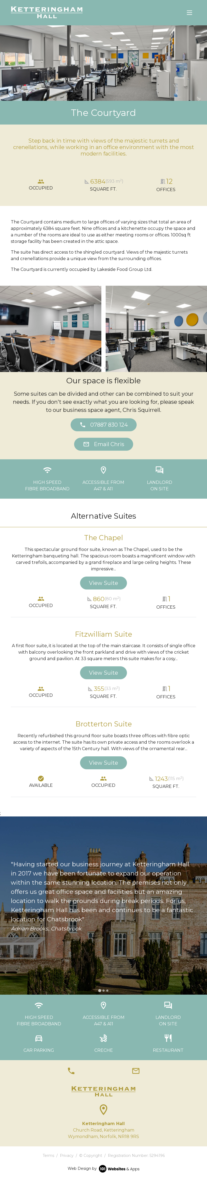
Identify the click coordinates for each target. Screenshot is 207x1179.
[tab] (101, 368)
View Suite (103, 583)
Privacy (67, 1155)
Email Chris (103, 444)
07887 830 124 (104, 425)
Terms (48, 1155)
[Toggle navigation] (189, 12)
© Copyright (90, 1155)
